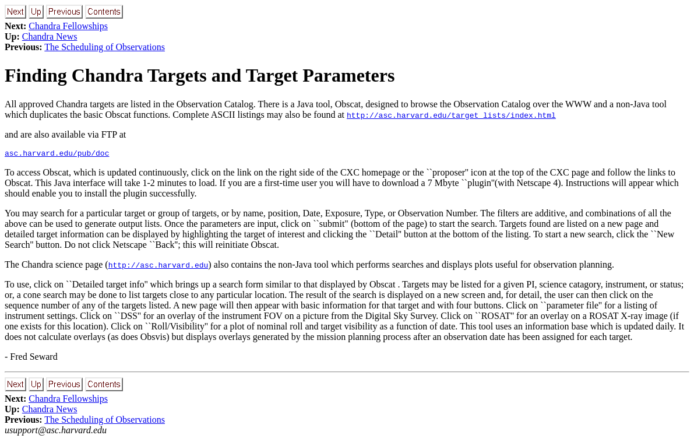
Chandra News (49, 36)
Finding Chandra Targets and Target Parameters (199, 75)
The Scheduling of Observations (104, 47)
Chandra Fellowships (68, 26)
